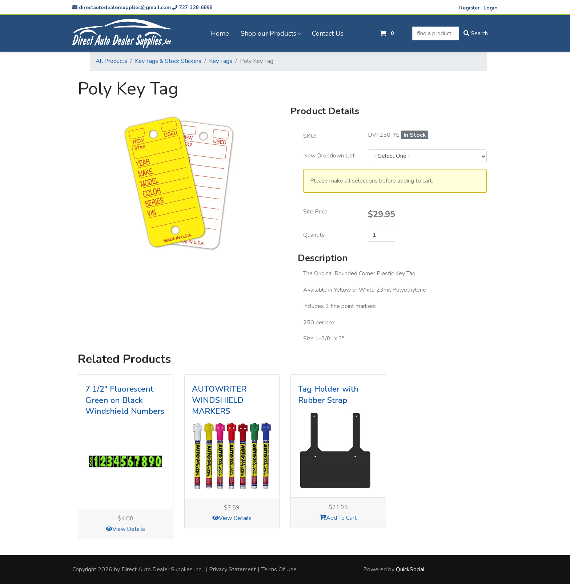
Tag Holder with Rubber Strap (328, 395)
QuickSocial (410, 569)
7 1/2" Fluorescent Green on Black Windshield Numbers (124, 400)
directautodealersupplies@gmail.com (121, 7)
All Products (111, 61)
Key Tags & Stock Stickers (168, 61)
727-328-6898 (192, 7)
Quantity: (314, 235)
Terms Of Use (279, 569)
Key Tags (220, 61)
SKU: (309, 136)
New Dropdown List (329, 156)
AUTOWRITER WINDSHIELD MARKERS (219, 400)
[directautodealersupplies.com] (121, 33)
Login (490, 7)
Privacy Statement (232, 569)
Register (469, 7)
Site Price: (316, 212)
